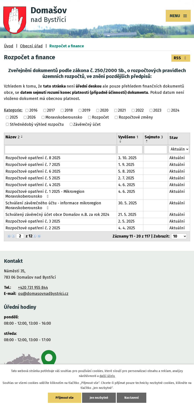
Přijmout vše (65, 398)
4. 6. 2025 (126, 184)
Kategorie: (13, 110)
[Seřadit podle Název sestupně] (22, 137)
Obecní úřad (31, 46)
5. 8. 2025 (126, 171)
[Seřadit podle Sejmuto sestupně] (147, 142)
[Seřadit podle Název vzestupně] (22, 135)
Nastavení (131, 398)
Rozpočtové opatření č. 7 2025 (32, 164)
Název (12, 137)
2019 (86, 110)
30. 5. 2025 (127, 203)
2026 (31, 117)
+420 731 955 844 (33, 287)
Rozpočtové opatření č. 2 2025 (32, 228)
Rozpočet (100, 117)
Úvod (8, 46)
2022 (140, 110)
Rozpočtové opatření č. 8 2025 (32, 157)
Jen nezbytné (99, 398)
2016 (33, 110)
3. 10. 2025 (127, 157)
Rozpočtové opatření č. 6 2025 (32, 171)
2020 (104, 110)
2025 (14, 117)
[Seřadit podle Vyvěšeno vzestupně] (120, 140)
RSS (181, 58)
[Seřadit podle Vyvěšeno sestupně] (120, 142)
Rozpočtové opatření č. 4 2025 (32, 184)
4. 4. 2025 (126, 228)
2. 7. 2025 (126, 178)
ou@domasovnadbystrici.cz (43, 293)
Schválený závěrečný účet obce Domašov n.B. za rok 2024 (57, 214)
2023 (157, 110)
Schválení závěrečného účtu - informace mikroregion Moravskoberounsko (53, 205)
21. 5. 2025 (127, 214)
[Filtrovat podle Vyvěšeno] (130, 149)
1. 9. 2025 (126, 164)
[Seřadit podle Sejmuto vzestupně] (147, 140)
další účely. (107, 376)
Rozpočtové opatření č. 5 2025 (32, 178)
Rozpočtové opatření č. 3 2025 (32, 221)
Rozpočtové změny (136, 117)
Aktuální (177, 157)
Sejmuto (154, 137)
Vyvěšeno (128, 137)
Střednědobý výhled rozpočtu (37, 124)
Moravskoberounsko (64, 117)
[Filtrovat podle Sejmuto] (155, 149)
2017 (51, 110)
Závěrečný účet (87, 124)
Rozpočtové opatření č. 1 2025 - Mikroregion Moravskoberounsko (44, 194)
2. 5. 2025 (126, 221)
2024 (175, 110)
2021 (122, 110)
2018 (69, 110)
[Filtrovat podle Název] (60, 149)
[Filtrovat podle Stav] (179, 149)
